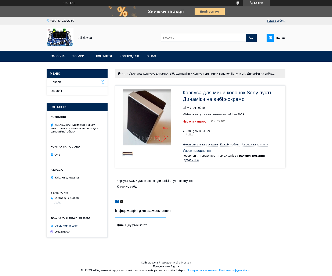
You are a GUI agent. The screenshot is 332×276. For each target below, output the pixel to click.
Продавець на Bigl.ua (166, 266)
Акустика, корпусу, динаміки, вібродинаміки (159, 73)
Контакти (104, 56)
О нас (151, 56)
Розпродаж (129, 56)
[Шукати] (251, 38)
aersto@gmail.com (66, 225)
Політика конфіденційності (235, 270)
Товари (78, 56)
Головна (57, 56)
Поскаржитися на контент (202, 270)
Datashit (56, 90)
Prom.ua (186, 262)
